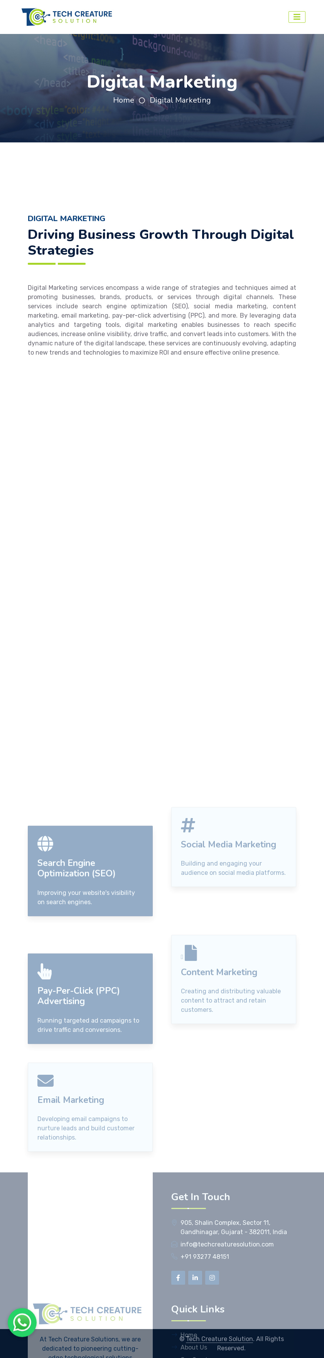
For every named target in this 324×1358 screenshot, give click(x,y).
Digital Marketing (180, 100)
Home (123, 100)
